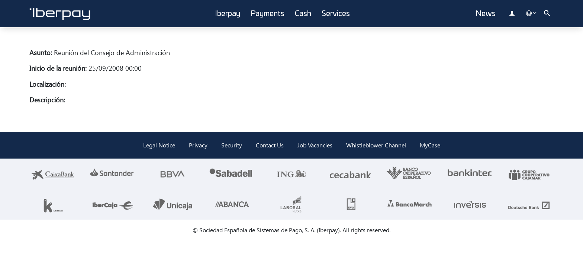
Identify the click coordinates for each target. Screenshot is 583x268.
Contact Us (270, 145)
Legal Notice (159, 145)
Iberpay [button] (227, 13)
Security (231, 145)
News (486, 13)
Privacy (198, 145)
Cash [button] (303, 13)
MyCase (430, 145)
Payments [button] (267, 13)
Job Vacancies (314, 145)
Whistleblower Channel (376, 145)
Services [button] (336, 13)
